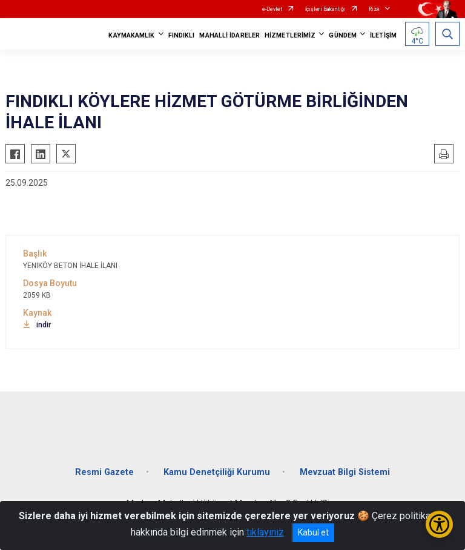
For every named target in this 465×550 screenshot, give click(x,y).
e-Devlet (272, 9)
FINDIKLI (181, 35)
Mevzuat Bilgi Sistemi (345, 472)
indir (37, 325)
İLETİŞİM (383, 35)
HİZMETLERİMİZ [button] (290, 35)
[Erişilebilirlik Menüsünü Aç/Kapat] (439, 524)
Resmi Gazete (104, 472)
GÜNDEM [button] (343, 35)
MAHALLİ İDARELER (229, 35)
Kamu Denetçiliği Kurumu (216, 472)
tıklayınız (265, 532)
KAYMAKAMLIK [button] (131, 35)
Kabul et (313, 532)
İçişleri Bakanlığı (325, 9)
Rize (374, 9)
